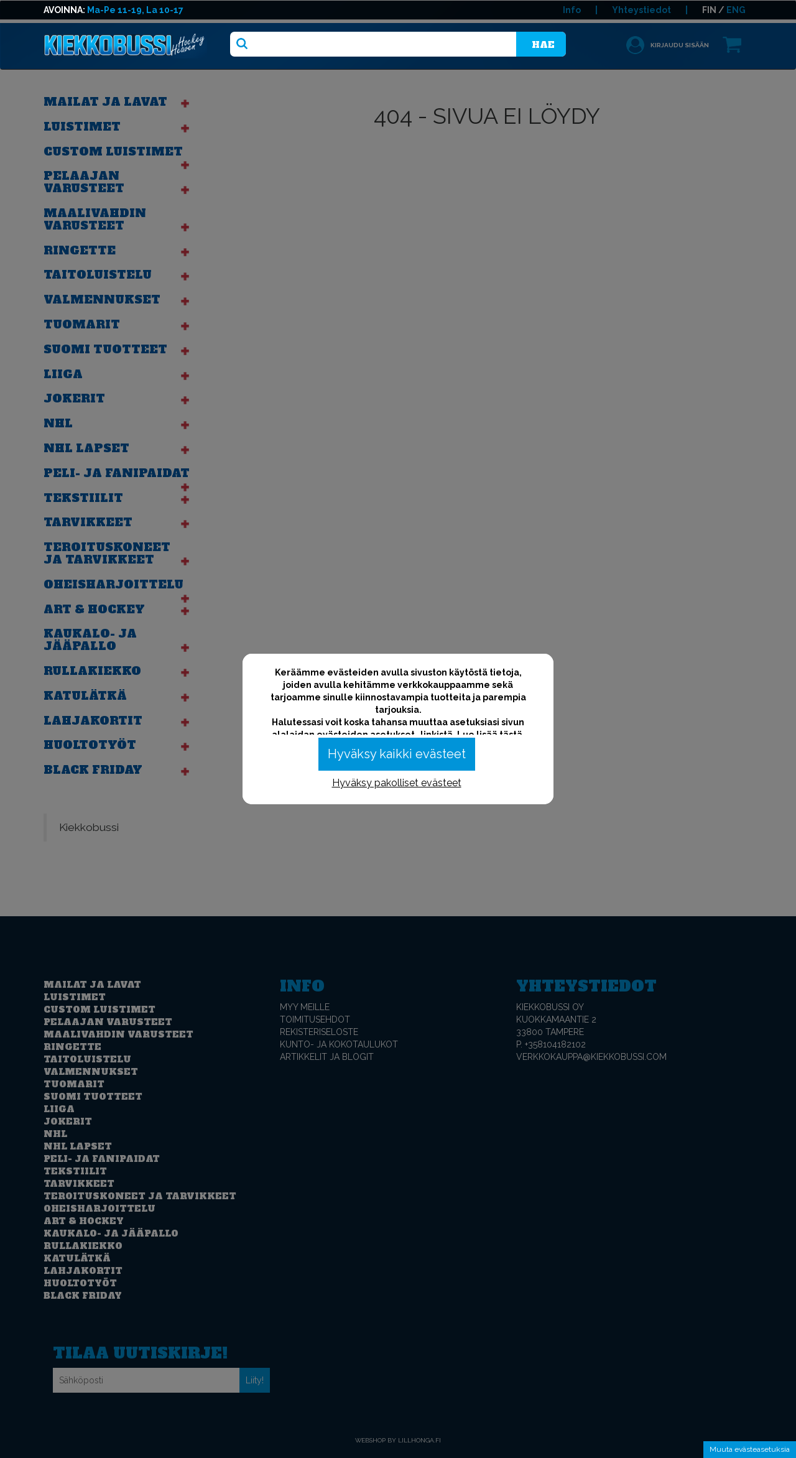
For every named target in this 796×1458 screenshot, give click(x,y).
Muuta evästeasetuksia (750, 1449)
